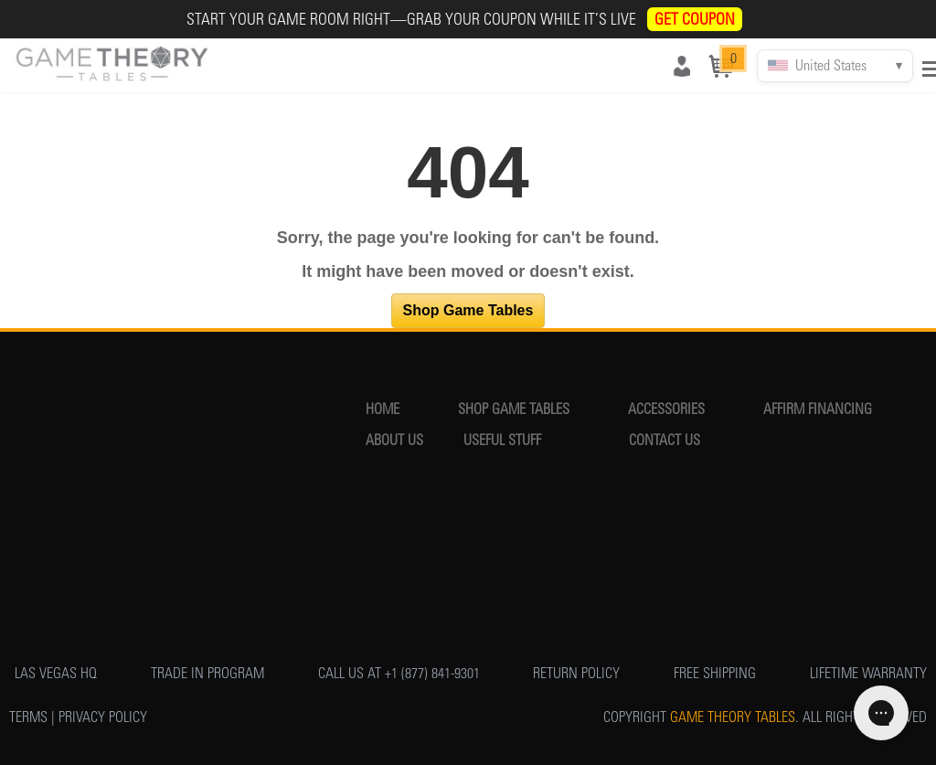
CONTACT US (664, 440)
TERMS (28, 717)
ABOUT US (394, 440)
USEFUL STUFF (502, 440)
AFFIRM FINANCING (817, 409)
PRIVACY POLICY (102, 717)
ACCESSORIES (666, 409)
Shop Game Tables (468, 310)
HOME (382, 409)
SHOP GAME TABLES (513, 409)
